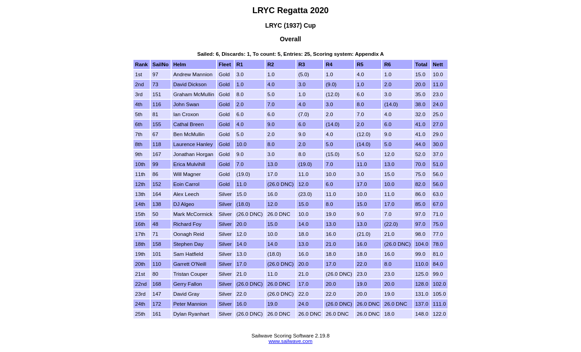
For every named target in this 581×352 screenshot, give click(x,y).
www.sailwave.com (291, 341)
